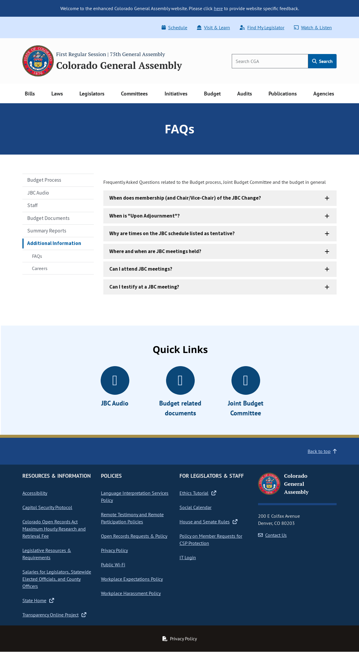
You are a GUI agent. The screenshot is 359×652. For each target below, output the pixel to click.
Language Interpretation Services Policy (134, 496)
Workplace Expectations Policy (132, 579)
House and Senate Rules (208, 522)
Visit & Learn (213, 27)
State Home (38, 600)
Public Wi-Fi (113, 565)
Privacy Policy (114, 550)
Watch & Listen (313, 27)
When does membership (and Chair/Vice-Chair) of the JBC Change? (185, 198)
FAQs (37, 256)
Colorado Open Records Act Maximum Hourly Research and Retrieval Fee (54, 529)
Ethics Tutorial (198, 493)
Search (322, 61)
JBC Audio (38, 192)
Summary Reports (46, 230)
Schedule (174, 27)
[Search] (270, 61)
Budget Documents (48, 218)
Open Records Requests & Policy (134, 536)
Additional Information (54, 243)
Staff (32, 205)
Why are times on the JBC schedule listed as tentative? (172, 233)
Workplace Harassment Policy (131, 593)
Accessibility (34, 493)
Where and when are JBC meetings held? (155, 251)
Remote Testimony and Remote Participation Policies (132, 518)
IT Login (188, 557)
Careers (39, 268)
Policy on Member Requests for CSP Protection (211, 539)
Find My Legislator (262, 27)
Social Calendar (195, 507)
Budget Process (44, 180)
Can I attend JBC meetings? (140, 269)
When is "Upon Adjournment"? (144, 215)
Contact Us (272, 535)
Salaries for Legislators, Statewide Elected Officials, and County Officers (56, 579)
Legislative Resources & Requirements (46, 553)
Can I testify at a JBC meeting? (144, 286)
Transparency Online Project (54, 615)
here (218, 8)
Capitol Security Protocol (47, 507)
